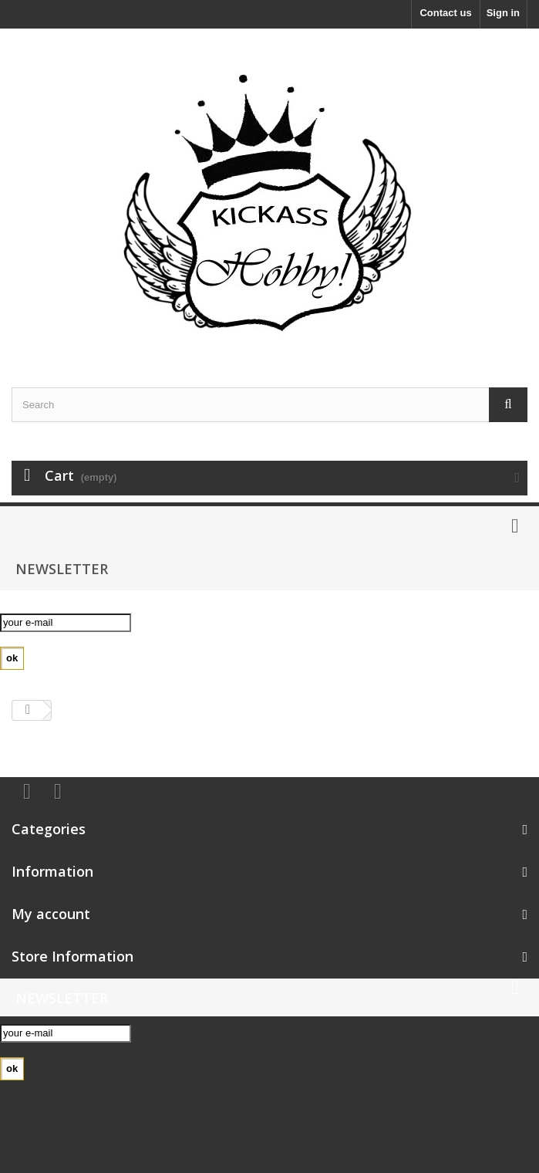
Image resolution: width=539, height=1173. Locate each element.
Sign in (503, 13)
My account (51, 913)
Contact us (445, 13)
